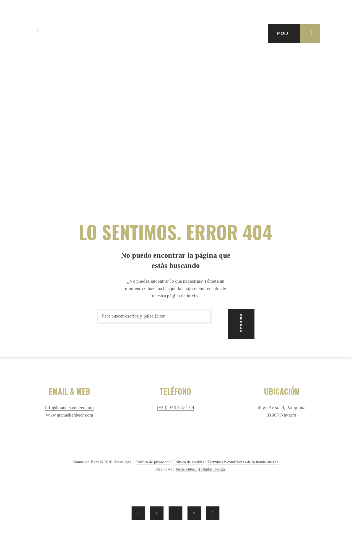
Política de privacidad (153, 462)
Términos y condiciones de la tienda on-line (243, 462)
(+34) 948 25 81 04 (175, 407)
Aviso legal (123, 462)
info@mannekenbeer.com (69, 407)
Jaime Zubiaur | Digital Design (200, 469)
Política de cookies (188, 462)
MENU (298, 33)
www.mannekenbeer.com (69, 415)
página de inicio (182, 295)
